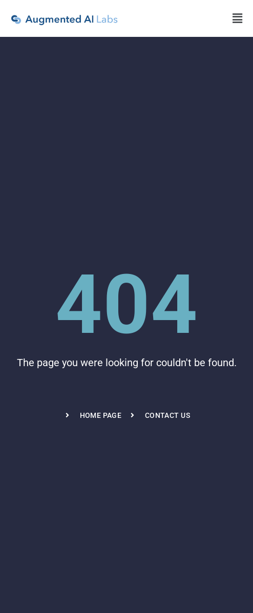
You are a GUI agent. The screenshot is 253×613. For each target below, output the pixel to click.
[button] (237, 18)
